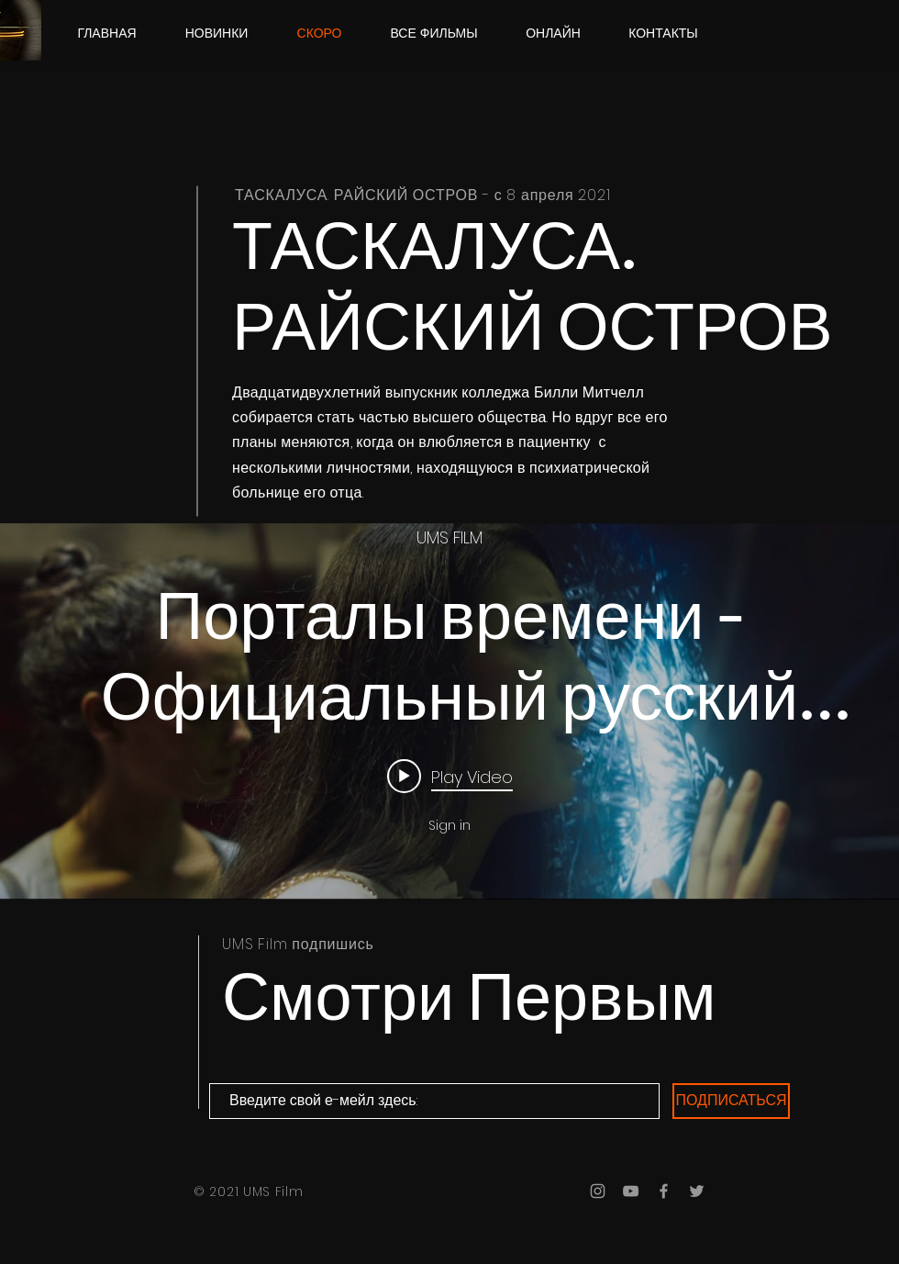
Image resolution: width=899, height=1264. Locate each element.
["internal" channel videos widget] (449, 711)
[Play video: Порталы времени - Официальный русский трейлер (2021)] (450, 775)
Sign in (449, 825)
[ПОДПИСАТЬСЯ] (731, 1101)
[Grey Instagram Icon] (597, 1191)
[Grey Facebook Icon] (663, 1191)
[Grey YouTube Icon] (630, 1191)
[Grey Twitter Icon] (696, 1191)
